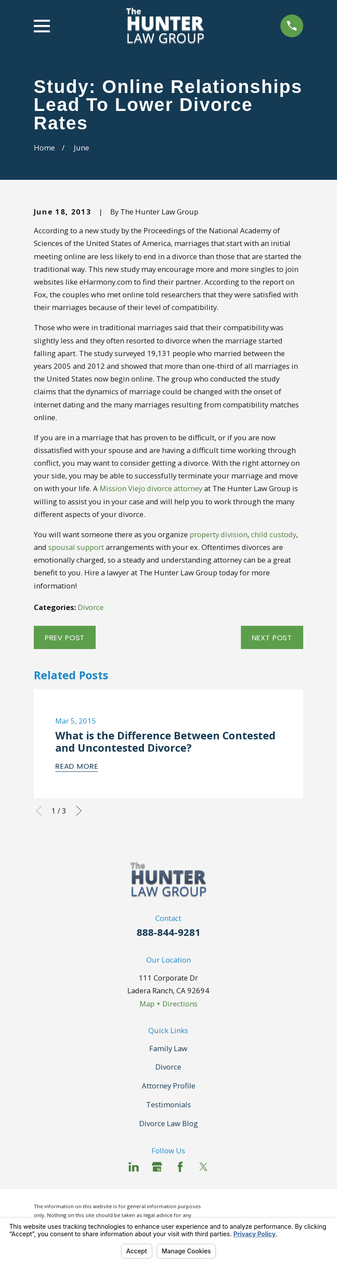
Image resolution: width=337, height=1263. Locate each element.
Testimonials (168, 1104)
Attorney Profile (168, 1086)
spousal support (76, 547)
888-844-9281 (168, 932)
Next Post (272, 637)
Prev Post (65, 637)
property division (218, 534)
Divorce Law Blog (168, 1123)
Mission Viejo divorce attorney (151, 488)
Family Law (168, 1048)
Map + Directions (168, 1004)
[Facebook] (180, 1167)
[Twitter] (203, 1167)
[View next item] (79, 811)
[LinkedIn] (134, 1167)
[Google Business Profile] (157, 1167)
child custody (273, 534)
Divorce (91, 607)
